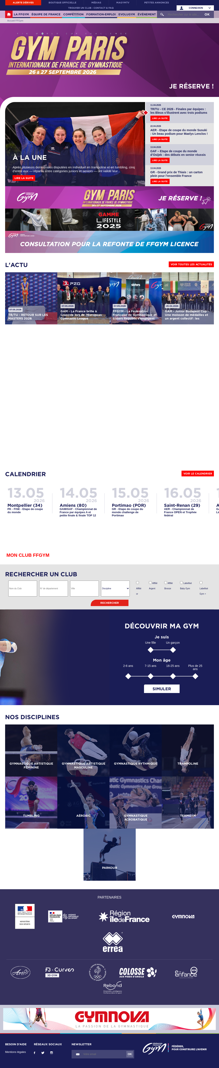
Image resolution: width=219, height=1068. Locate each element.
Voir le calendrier (197, 473)
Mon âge (162, 660)
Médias (96, 2)
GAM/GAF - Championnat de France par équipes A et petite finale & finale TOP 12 (78, 512)
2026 (39, 500)
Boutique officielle (62, 2)
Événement (147, 14)
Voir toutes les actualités (191, 264)
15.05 (130, 492)
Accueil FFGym (9, 14)
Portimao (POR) (129, 505)
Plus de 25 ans (195, 667)
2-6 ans (128, 666)
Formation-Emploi (101, 14)
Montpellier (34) (24, 505)
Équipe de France (46, 14)
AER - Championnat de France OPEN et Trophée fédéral (180, 512)
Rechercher (109, 602)
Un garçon (173, 642)
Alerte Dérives (23, 2)
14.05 (79, 492)
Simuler (162, 688)
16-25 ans (172, 666)
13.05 (25, 492)
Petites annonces (156, 2)
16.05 (183, 492)
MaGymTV (122, 2)
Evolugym (126, 14)
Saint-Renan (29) (182, 505)
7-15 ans (150, 666)
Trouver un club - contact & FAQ (91, 8)
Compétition (73, 14)
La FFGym (21, 14)
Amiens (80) (73, 505)
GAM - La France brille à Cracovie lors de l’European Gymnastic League (81, 315)
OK (207, 14)
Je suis (162, 637)
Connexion (196, 8)
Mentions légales (15, 1052)
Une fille (150, 642)
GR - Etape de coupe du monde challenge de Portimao (127, 512)
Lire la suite (23, 178)
